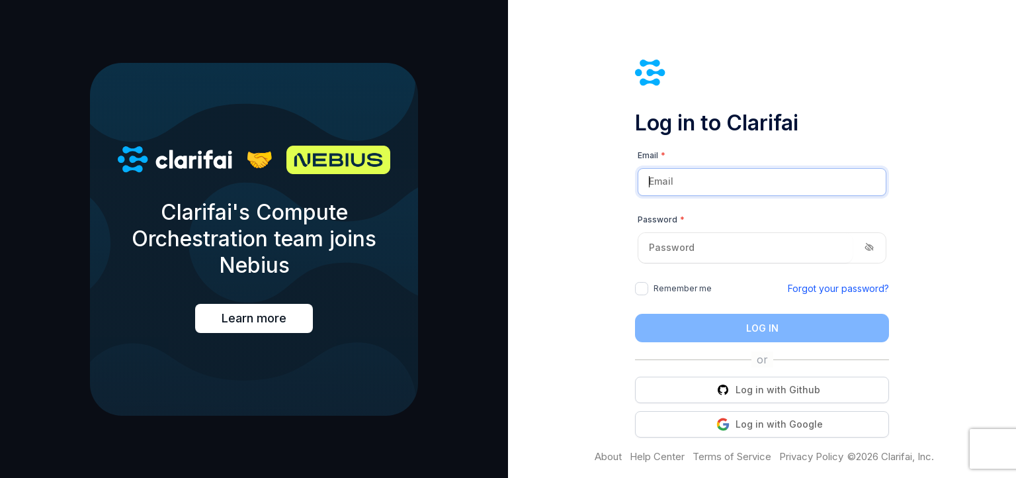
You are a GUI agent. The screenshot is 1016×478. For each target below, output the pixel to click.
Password (661, 220)
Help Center (657, 457)
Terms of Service (732, 457)
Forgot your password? (838, 288)
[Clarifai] (762, 74)
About (608, 457)
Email (651, 156)
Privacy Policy (811, 457)
